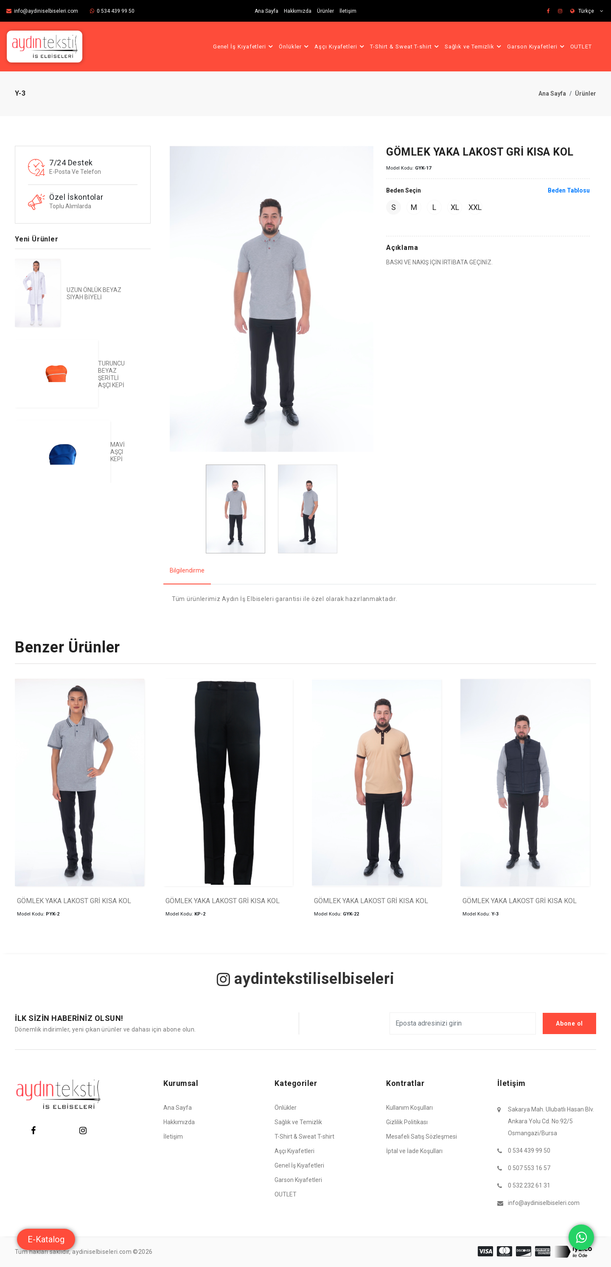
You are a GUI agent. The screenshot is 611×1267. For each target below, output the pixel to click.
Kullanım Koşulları (409, 1107)
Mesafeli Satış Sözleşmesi (421, 1136)
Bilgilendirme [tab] (187, 570)
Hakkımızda (297, 11)
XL (455, 207)
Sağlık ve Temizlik (474, 46)
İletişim (347, 11)
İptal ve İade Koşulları (414, 1151)
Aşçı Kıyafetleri (340, 46)
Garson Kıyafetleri (536, 46)
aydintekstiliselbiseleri (306, 979)
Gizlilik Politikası (407, 1122)
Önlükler (295, 46)
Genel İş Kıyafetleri (244, 46)
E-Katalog (46, 1239)
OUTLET (581, 46)
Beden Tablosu (569, 190)
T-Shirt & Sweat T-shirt (405, 46)
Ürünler (325, 11)
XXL (475, 207)
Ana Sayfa (266, 11)
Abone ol (569, 1023)
